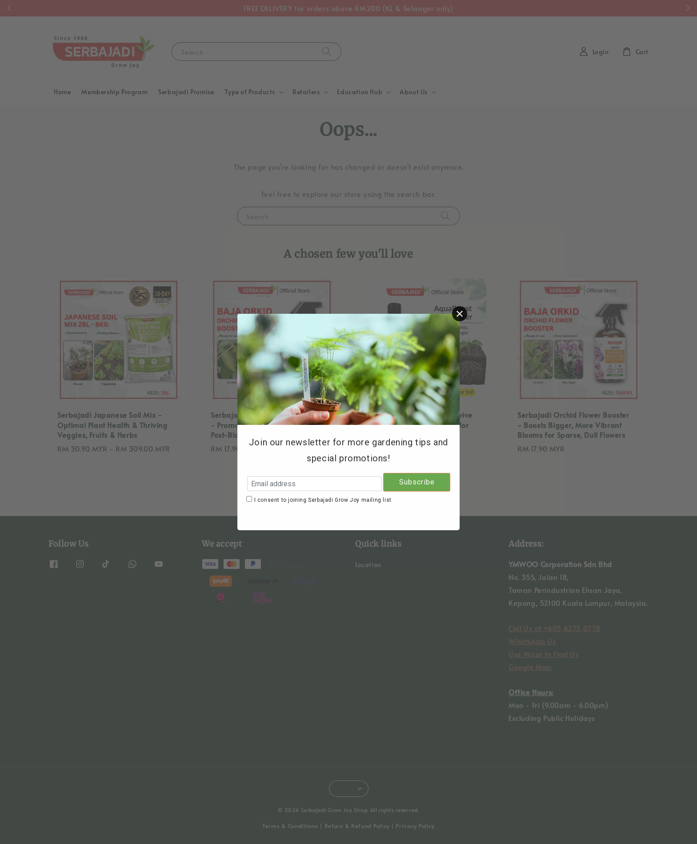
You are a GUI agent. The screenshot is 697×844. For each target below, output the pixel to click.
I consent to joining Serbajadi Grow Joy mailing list (323, 500)
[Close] (459, 313)
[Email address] (314, 484)
